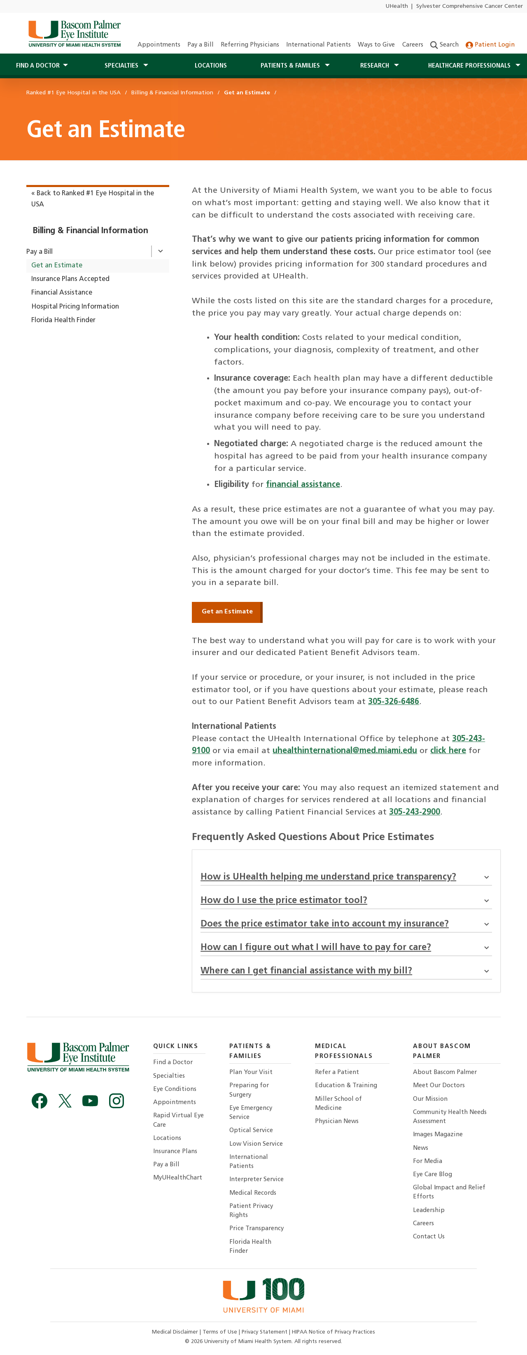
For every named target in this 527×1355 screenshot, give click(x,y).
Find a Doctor (173, 1063)
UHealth (396, 6)
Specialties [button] (122, 66)
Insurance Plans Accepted (70, 279)
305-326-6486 (393, 702)
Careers (412, 45)
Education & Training (346, 1086)
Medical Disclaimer (176, 1332)
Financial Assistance (61, 293)
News (420, 1148)
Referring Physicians (250, 45)
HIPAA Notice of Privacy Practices (333, 1332)
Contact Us (429, 1237)
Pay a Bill (200, 45)
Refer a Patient (337, 1072)
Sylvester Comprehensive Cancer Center (469, 6)
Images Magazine (438, 1135)
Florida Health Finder (63, 320)
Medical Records (252, 1193)
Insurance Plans (175, 1152)
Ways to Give (376, 45)
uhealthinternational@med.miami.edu (345, 751)
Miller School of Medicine (338, 1104)
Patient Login (490, 45)
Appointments (159, 45)
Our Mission (430, 1099)
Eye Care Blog (432, 1175)
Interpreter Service (256, 1180)
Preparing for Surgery (249, 1090)
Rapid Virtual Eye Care (178, 1120)
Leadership (429, 1211)
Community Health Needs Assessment (450, 1117)
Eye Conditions (174, 1089)
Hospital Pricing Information (75, 307)
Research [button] (375, 66)
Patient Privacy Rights (251, 1211)
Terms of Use (221, 1332)
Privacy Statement (265, 1332)
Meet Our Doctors (439, 1086)
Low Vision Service (256, 1144)
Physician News (337, 1122)
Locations (211, 66)
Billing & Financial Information (90, 231)
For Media (427, 1161)
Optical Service (251, 1131)
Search (444, 45)
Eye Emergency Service (250, 1113)
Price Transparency (256, 1229)
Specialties (169, 1076)
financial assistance (303, 485)
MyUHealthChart (177, 1178)
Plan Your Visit (251, 1072)
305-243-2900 (414, 812)
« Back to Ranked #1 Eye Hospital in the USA (92, 199)
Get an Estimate (56, 265)
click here (448, 751)
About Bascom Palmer (445, 1072)
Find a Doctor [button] (38, 66)
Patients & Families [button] (291, 66)
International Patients (318, 45)
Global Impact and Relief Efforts (449, 1192)
